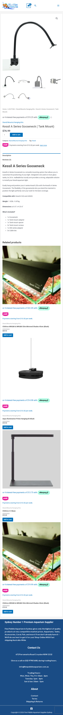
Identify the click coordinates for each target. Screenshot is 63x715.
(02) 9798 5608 (31, 660)
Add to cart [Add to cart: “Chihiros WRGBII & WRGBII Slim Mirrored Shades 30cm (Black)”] (8, 612)
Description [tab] (6, 155)
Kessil (34, 141)
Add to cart (16, 135)
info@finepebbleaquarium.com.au (34, 667)
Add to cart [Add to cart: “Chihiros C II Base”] (8, 519)
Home (4, 109)
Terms (34, 698)
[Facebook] (31, 708)
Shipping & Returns (34, 701)
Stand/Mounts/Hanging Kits (25, 109)
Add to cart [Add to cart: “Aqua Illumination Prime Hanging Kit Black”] (8, 427)
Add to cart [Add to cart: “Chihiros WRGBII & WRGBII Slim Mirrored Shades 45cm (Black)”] (8, 335)
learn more (43, 145)
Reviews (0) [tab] (6, 160)
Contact (34, 695)
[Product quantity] (5, 135)
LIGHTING (11, 109)
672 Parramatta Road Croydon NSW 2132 (34, 654)
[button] (35, 5)
